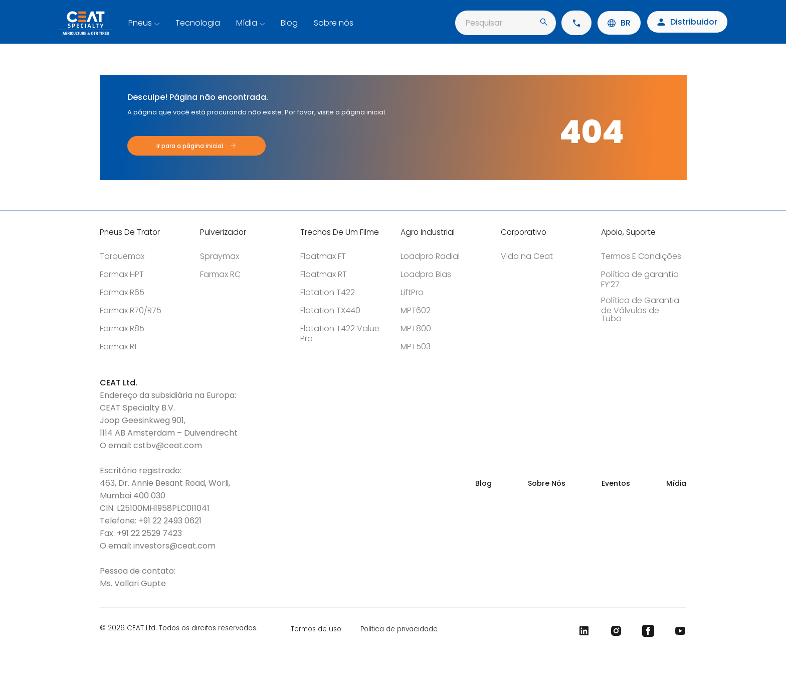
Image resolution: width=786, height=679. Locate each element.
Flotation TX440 (330, 310)
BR (619, 23)
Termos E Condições (641, 256)
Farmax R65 (122, 292)
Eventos (616, 483)
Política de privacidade (399, 629)
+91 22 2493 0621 (170, 520)
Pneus (140, 23)
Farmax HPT (122, 274)
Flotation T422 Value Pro (339, 333)
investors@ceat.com (174, 546)
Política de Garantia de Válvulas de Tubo (640, 309)
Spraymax (219, 256)
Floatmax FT (323, 256)
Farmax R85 (122, 328)
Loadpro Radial (430, 256)
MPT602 (416, 310)
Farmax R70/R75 (130, 310)
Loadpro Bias (426, 274)
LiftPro (412, 292)
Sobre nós (333, 23)
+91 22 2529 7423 (149, 533)
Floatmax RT (323, 274)
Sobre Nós (546, 483)
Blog (289, 23)
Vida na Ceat (527, 256)
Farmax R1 (118, 346)
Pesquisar (506, 23)
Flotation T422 (327, 292)
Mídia (246, 23)
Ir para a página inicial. (190, 146)
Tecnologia (197, 23)
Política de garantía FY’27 (640, 279)
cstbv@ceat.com (167, 445)
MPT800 (416, 328)
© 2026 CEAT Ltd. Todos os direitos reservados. (179, 629)
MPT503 (416, 346)
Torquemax (122, 256)
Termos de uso (316, 629)
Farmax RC (220, 274)
